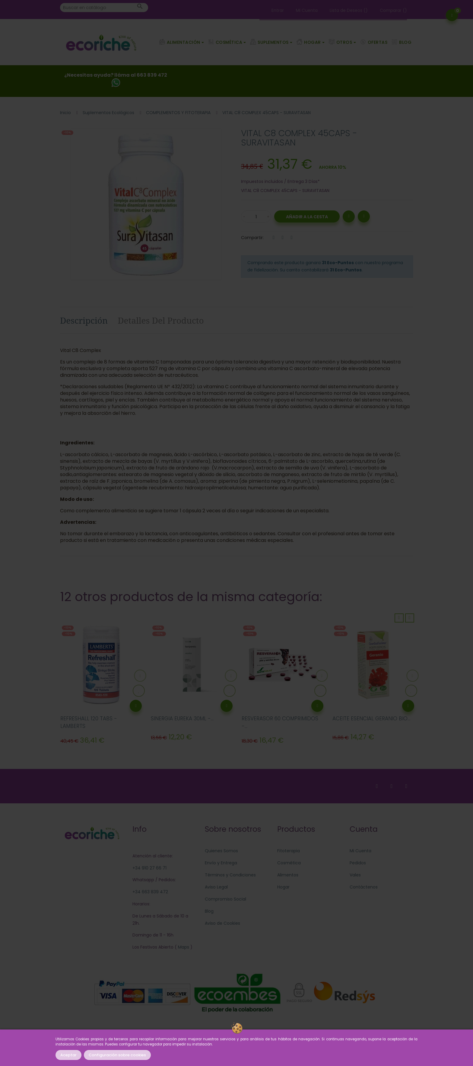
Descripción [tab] (84, 320)
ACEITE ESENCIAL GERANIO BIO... (371, 718)
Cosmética (289, 863)
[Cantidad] (256, 216)
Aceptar (68, 1055)
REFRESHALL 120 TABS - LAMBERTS (88, 722)
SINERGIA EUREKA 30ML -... (182, 718)
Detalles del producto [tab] (161, 320)
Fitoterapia (288, 851)
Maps (183, 947)
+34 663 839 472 (150, 892)
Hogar (283, 887)
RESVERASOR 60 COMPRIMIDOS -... (280, 722)
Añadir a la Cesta (307, 217)
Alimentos (287, 875)
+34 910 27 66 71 (149, 868)
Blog (209, 911)
